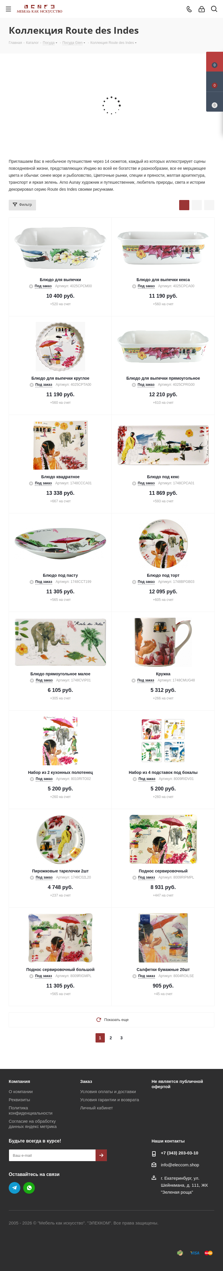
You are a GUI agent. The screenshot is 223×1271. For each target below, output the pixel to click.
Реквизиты (19, 1099)
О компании (21, 1091)
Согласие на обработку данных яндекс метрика (33, 1124)
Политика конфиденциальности (31, 1110)
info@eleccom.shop (180, 1164)
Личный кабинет (96, 1107)
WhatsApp (29, 1188)
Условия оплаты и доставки (108, 1091)
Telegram (14, 1188)
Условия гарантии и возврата (109, 1099)
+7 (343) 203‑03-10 (179, 1152)
